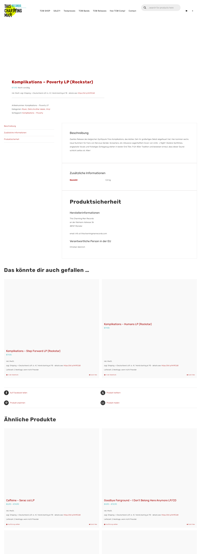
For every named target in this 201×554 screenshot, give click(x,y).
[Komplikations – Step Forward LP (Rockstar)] (51, 312)
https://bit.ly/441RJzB (86, 93)
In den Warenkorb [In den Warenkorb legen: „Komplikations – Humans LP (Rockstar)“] (111, 375)
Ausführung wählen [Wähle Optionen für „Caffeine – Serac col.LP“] (14, 524)
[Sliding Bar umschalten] (193, 11)
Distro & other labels (36, 109)
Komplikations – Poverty (32, 113)
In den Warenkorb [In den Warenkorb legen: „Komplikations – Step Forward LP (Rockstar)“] (13, 375)
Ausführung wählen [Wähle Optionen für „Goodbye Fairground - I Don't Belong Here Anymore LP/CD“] (112, 524)
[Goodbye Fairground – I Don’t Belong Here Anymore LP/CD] (149, 462)
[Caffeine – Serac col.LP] (51, 462)
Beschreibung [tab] (10, 126)
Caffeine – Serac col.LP (20, 500)
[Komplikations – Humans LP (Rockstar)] (149, 299)
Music (24, 109)
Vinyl (48, 109)
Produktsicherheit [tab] (11, 139)
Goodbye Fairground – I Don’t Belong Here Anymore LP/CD (140, 500)
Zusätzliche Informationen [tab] (15, 133)
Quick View (94, 375)
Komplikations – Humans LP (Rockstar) (128, 324)
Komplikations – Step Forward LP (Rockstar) (33, 351)
